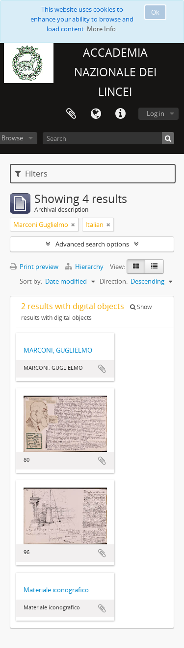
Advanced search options (92, 244)
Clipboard (71, 114)
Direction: (114, 281)
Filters (31, 173)
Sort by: (31, 281)
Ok (155, 12)
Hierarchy (85, 266)
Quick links (120, 114)
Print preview (34, 266)
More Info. (102, 28)
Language (95, 114)
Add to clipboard (102, 369)
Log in (155, 113)
